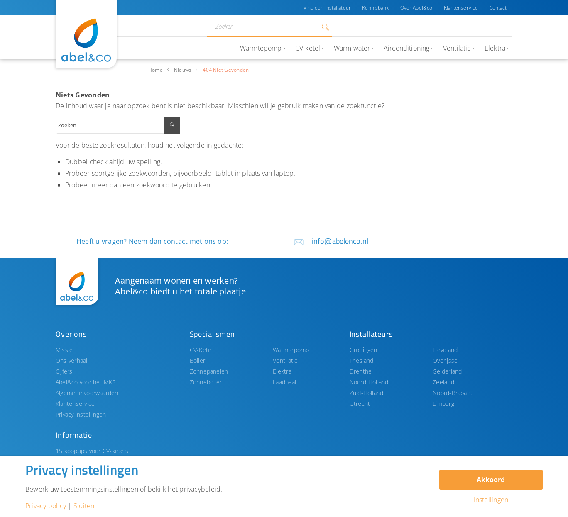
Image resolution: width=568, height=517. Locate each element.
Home (155, 70)
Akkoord (491, 479)
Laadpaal (284, 382)
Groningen (363, 350)
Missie (64, 350)
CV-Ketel (201, 350)
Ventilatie (285, 360)
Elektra (282, 371)
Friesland (362, 360)
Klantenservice (460, 7)
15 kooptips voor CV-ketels (92, 451)
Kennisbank (374, 7)
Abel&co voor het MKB (86, 382)
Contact (498, 7)
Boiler (197, 360)
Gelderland (447, 371)
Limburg (443, 404)
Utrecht (360, 404)
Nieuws (182, 70)
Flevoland (445, 350)
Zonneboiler (206, 382)
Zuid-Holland (367, 393)
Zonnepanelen (209, 371)
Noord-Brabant (453, 393)
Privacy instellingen (81, 414)
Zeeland (443, 382)
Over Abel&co (415, 7)
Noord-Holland (369, 382)
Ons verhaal (72, 360)
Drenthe (361, 371)
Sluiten (84, 505)
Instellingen (491, 499)
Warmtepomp (291, 350)
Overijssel (446, 360)
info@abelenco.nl (340, 241)
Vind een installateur (326, 7)
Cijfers (64, 371)
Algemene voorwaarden (87, 393)
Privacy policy (45, 505)
